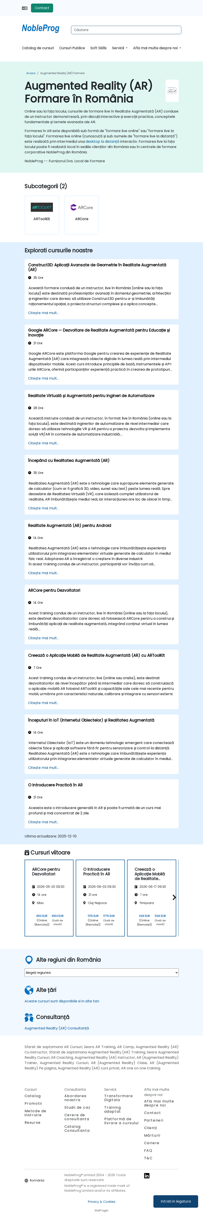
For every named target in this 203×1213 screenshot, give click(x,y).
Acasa (30, 73)
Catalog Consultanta (77, 1128)
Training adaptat (112, 1109)
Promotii (33, 1103)
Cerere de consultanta (76, 1117)
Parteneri (154, 1120)
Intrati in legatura (176, 1201)
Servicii (118, 48)
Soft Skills (98, 48)
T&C (148, 1158)
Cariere (152, 1143)
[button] (173, 897)
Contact (42, 7)
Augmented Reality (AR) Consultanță (57, 1028)
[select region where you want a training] (102, 972)
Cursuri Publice (72, 48)
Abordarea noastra (75, 1097)
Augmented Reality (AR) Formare (62, 73)
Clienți (150, 1127)
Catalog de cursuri (38, 48)
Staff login (101, 1210)
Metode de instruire (35, 1113)
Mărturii (152, 1135)
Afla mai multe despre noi (155, 48)
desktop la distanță (102, 141)
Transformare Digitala (118, 1097)
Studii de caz (77, 1107)
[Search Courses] (126, 30)
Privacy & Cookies (101, 1201)
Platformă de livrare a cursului (121, 1121)
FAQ (148, 1150)
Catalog (33, 1095)
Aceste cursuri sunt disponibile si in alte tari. (62, 1001)
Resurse (33, 1122)
